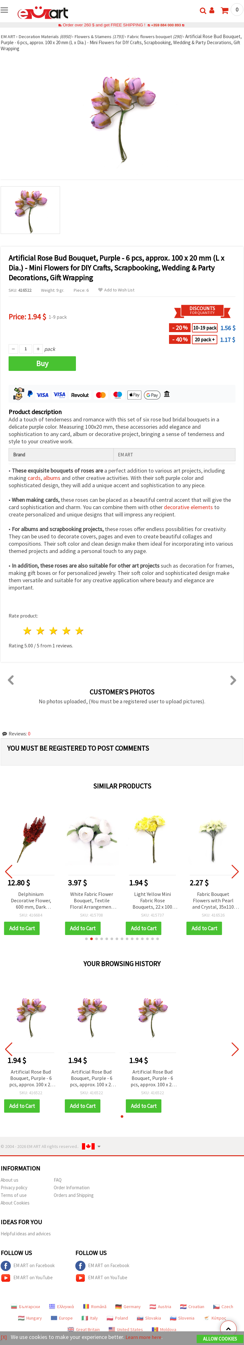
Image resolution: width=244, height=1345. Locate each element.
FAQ (58, 1180)
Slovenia (182, 1318)
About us (9, 1180)
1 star (27, 630)
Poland (117, 1318)
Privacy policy (14, 1188)
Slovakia (149, 1318)
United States (126, 1329)
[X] (4, 1337)
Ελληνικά (61, 1306)
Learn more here (145, 1337)
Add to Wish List (116, 290)
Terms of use (14, 1195)
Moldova (164, 1329)
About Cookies (15, 1203)
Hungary (30, 1318)
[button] (86, 939)
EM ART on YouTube (27, 1278)
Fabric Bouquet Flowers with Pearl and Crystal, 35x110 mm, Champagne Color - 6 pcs (213, 901)
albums (51, 477)
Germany (128, 1306)
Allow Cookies (220, 1339)
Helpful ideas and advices (26, 1234)
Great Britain (84, 1329)
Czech (223, 1306)
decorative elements (188, 507)
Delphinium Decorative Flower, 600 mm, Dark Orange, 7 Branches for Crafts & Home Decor (31, 901)
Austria (160, 1306)
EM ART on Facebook (28, 1266)
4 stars (66, 630)
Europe (62, 1318)
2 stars (40, 630)
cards (34, 477)
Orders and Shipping (74, 1195)
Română (94, 1306)
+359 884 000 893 (166, 25)
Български (25, 1306)
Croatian (192, 1306)
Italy (90, 1318)
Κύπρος (214, 1318)
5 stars (79, 630)
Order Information (72, 1188)
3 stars (53, 630)
